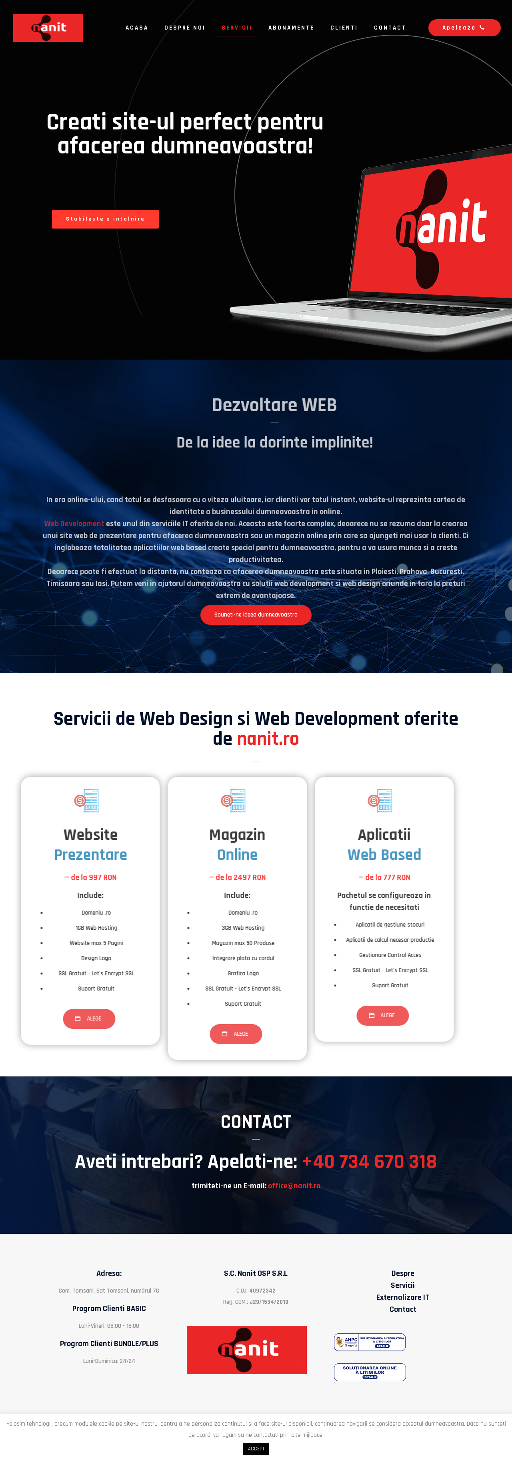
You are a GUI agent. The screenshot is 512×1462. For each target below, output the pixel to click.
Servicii (403, 1285)
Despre (403, 1273)
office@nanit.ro (294, 1186)
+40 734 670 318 (369, 1162)
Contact (403, 1309)
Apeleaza (464, 28)
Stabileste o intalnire (105, 219)
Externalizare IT (402, 1297)
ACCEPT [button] (256, 1449)
